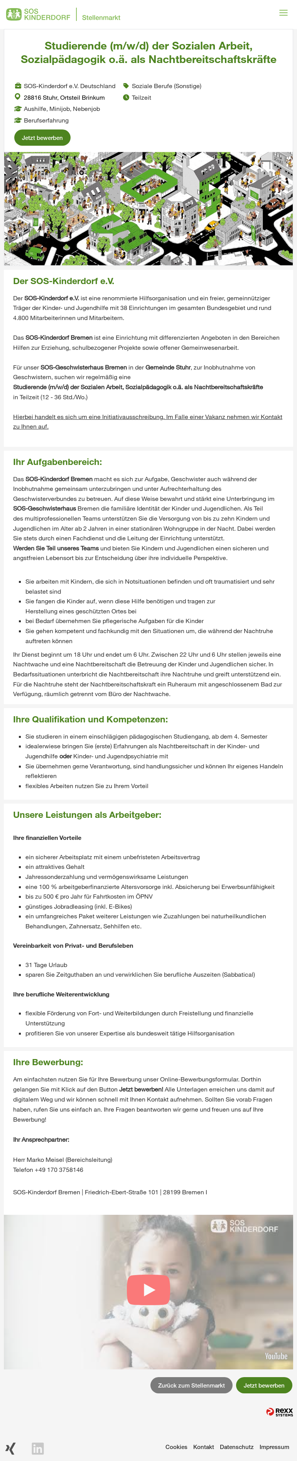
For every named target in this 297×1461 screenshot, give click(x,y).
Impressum (274, 1446)
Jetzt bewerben (42, 137)
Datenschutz (237, 1446)
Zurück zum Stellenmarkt (191, 1385)
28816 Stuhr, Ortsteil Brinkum (59, 97)
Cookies (176, 1446)
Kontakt (203, 1446)
